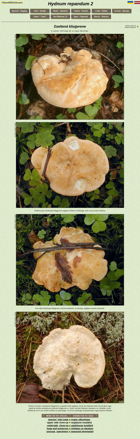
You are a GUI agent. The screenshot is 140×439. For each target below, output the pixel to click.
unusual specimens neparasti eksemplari (70, 431)
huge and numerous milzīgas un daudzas (70, 428)
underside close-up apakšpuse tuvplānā (70, 425)
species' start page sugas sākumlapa (69, 419)
